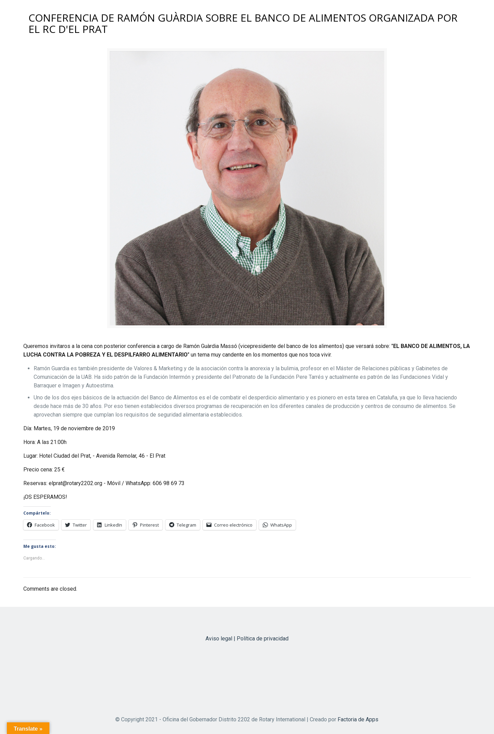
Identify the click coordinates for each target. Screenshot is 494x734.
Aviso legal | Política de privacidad (247, 638)
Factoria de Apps (358, 719)
